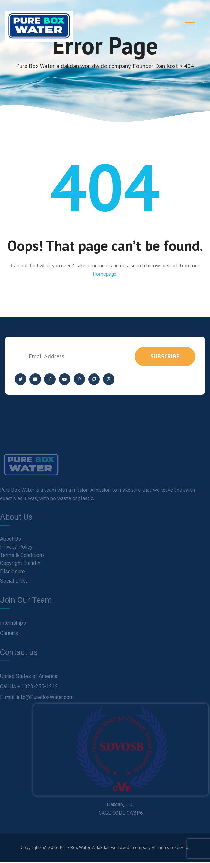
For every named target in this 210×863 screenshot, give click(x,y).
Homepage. (105, 274)
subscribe (164, 357)
